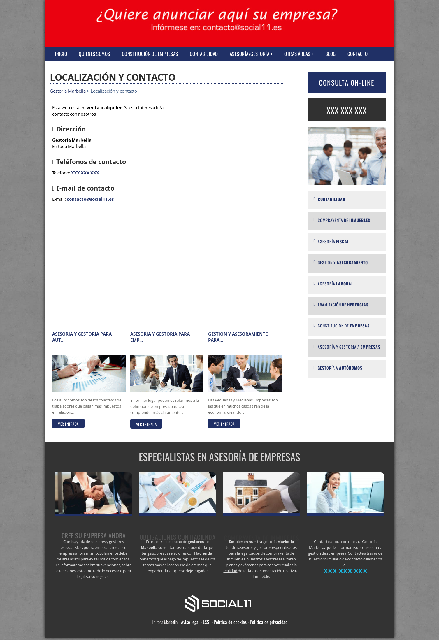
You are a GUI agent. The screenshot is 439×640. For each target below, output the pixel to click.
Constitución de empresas (150, 53)
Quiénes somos (94, 53)
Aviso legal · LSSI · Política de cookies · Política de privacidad (234, 621)
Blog (330, 53)
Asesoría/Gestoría (250, 53)
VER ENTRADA (68, 424)
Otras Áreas (297, 53)
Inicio (61, 53)
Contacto (357, 53)
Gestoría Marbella (68, 91)
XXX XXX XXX (85, 173)
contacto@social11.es (90, 199)
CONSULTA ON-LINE (346, 83)
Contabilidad (204, 53)
